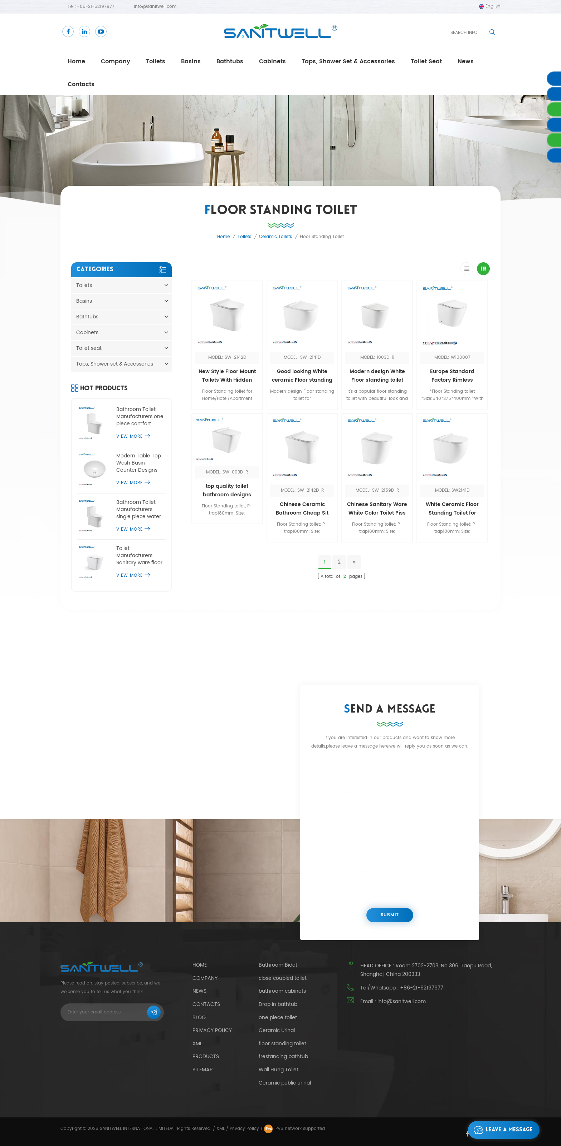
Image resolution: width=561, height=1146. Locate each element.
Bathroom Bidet (278, 965)
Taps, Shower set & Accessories (348, 61)
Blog (199, 1017)
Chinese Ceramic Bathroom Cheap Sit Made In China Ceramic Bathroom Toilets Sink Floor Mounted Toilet (302, 508)
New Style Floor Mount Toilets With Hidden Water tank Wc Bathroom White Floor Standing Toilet (227, 376)
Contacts (81, 84)
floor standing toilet (282, 1043)
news (466, 61)
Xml (197, 1044)
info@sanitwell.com (155, 6)
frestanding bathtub (283, 1056)
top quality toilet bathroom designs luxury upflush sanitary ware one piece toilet (227, 490)
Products (205, 1056)
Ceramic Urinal (277, 1030)
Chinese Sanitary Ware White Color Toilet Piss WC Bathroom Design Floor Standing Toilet (377, 508)
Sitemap (202, 1070)
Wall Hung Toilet (278, 1069)
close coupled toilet (283, 978)
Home (76, 61)
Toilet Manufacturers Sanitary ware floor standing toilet (139, 555)
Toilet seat (426, 61)
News (199, 991)
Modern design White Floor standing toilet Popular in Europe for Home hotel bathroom (377, 376)
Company (115, 61)
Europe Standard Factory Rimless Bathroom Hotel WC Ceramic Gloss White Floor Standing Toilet (452, 376)
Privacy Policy (212, 1030)
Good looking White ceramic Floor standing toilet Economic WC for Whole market (302, 376)
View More (133, 436)
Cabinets (272, 61)
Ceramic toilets (275, 236)
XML (220, 1128)
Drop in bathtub (278, 1004)
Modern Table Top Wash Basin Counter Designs (138, 463)
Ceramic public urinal (285, 1083)
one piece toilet (278, 1017)
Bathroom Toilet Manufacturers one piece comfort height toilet (140, 416)
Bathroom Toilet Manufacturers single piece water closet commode (138, 509)
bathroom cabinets (282, 991)
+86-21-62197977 (95, 6)
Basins (191, 61)
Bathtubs (229, 61)
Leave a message (501, 1130)
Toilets (155, 61)
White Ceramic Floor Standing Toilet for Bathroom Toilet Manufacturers (452, 508)
